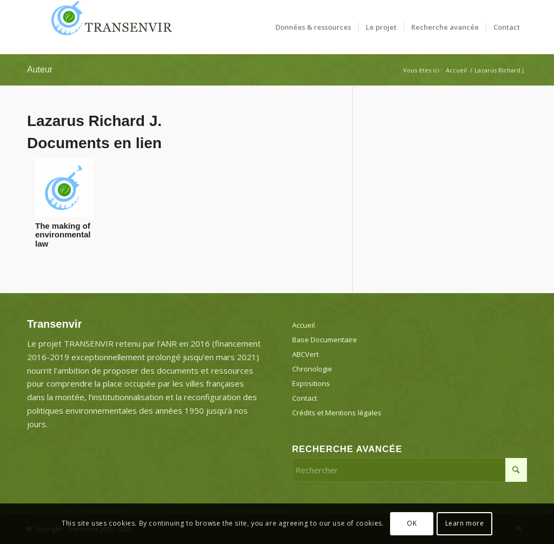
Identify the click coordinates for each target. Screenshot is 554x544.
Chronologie (312, 369)
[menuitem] (313, 27)
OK (412, 523)
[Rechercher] (409, 470)
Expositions (311, 383)
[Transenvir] (108, 27)
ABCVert (305, 354)
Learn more (464, 523)
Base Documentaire (324, 339)
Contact (304, 398)
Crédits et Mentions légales (336, 412)
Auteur (39, 69)
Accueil (303, 325)
